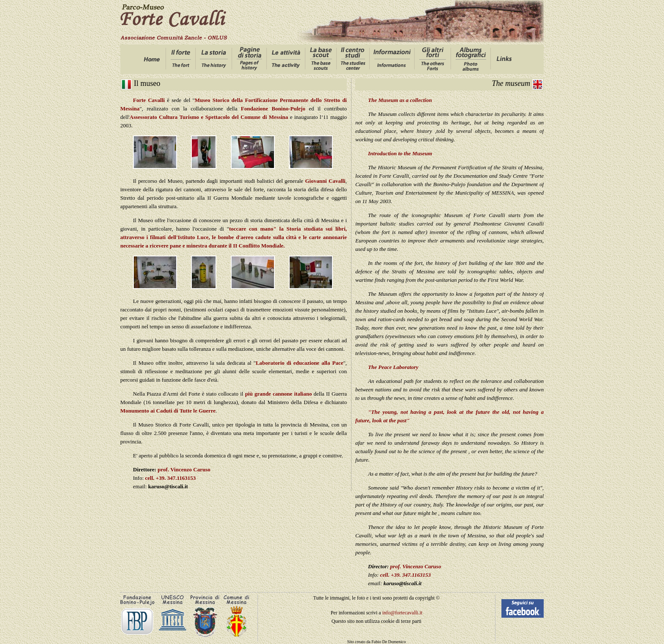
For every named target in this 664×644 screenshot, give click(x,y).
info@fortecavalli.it (402, 613)
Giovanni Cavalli (325, 181)
